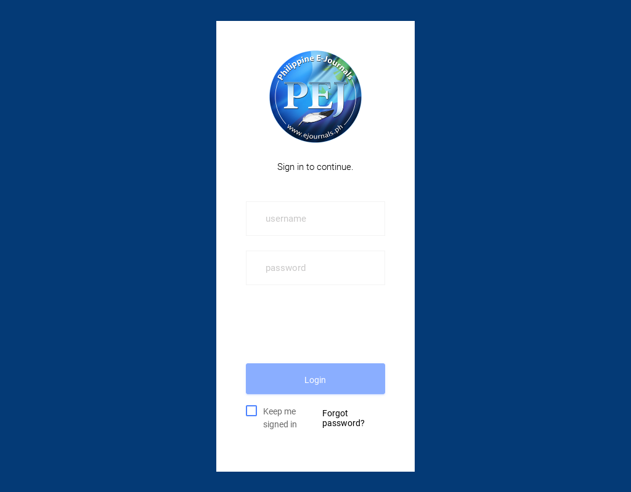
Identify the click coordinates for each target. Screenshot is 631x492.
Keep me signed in (280, 417)
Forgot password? (343, 418)
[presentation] (339, 324)
